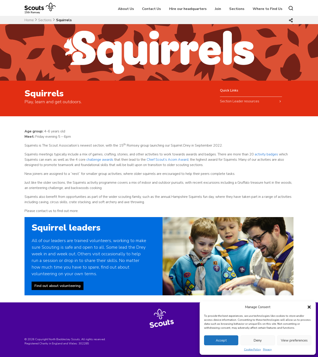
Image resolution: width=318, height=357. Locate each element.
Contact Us (151, 8)
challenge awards (99, 159)
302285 (83, 344)
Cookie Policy (252, 349)
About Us (126, 8)
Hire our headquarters (188, 8)
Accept (221, 340)
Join (218, 8)
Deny (258, 340)
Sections (236, 8)
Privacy (267, 349)
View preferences (294, 340)
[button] (309, 307)
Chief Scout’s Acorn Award (167, 159)
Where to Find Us (267, 8)
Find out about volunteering (57, 285)
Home (29, 20)
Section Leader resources (239, 101)
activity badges (266, 154)
